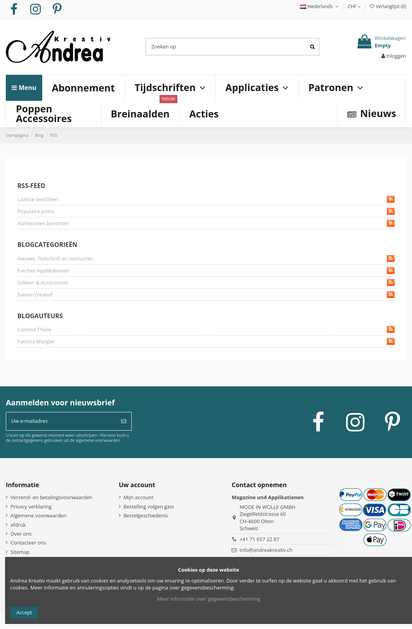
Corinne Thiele (206, 329)
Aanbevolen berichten (206, 223)
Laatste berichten (206, 199)
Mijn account (139, 497)
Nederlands (320, 6)
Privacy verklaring (31, 506)
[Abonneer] (123, 421)
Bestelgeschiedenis (146, 515)
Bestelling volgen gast (149, 506)
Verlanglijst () (387, 6)
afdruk (18, 524)
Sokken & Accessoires (206, 282)
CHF (354, 6)
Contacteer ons (28, 542)
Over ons (21, 533)
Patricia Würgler (206, 341)
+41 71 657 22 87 (260, 539)
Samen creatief (206, 294)
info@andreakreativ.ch (266, 549)
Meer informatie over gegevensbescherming (208, 598)
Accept (24, 612)
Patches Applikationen (206, 270)
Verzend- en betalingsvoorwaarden (51, 497)
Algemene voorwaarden (38, 515)
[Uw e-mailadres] (61, 421)
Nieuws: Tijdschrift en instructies (206, 258)
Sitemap (20, 551)
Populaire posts (206, 211)
